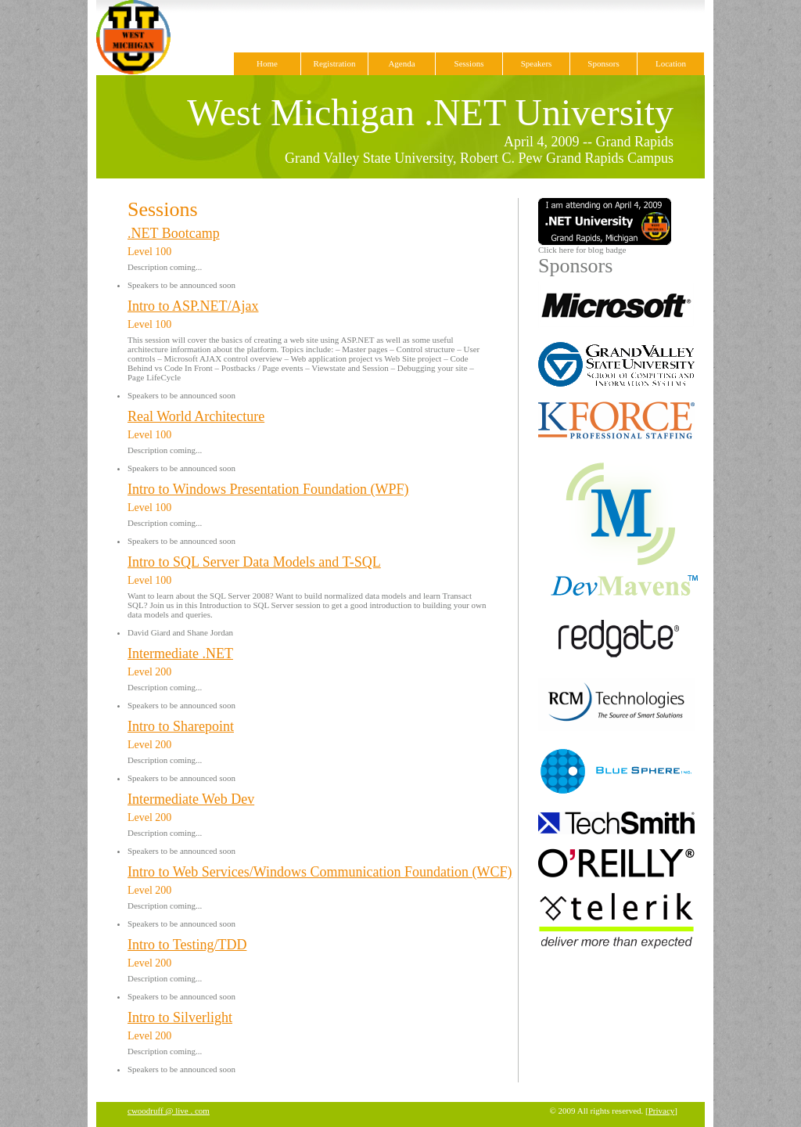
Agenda (401, 63)
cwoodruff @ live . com (169, 1110)
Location (671, 63)
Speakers (536, 63)
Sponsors (603, 63)
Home (267, 63)
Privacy (661, 1110)
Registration (335, 63)
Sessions (469, 63)
